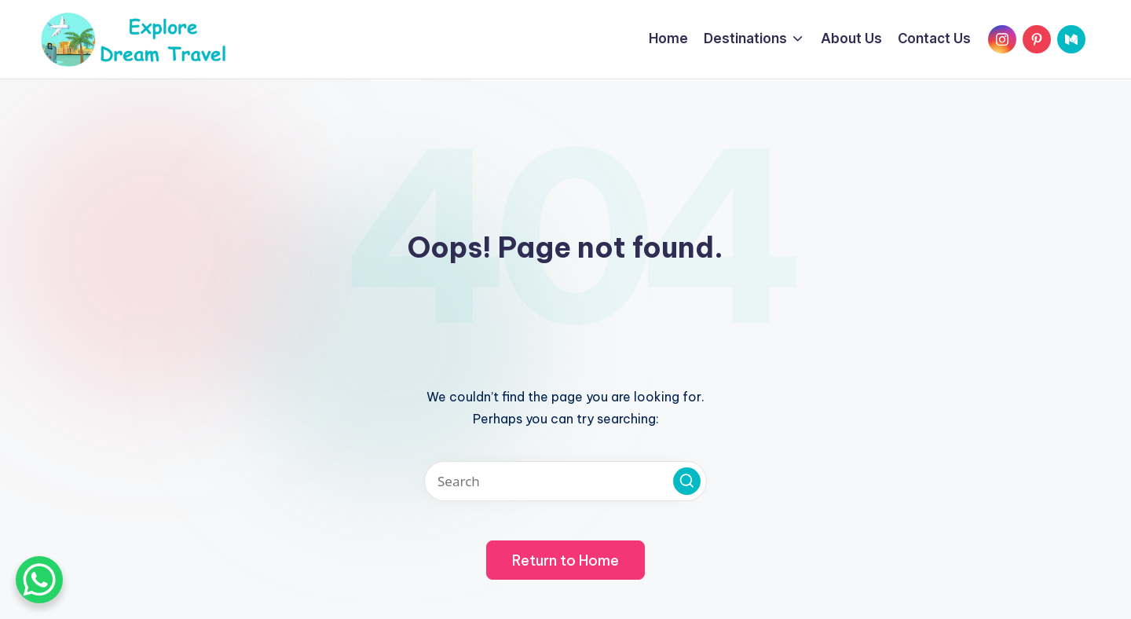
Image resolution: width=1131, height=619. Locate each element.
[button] (687, 481)
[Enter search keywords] (565, 481)
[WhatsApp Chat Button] (39, 579)
